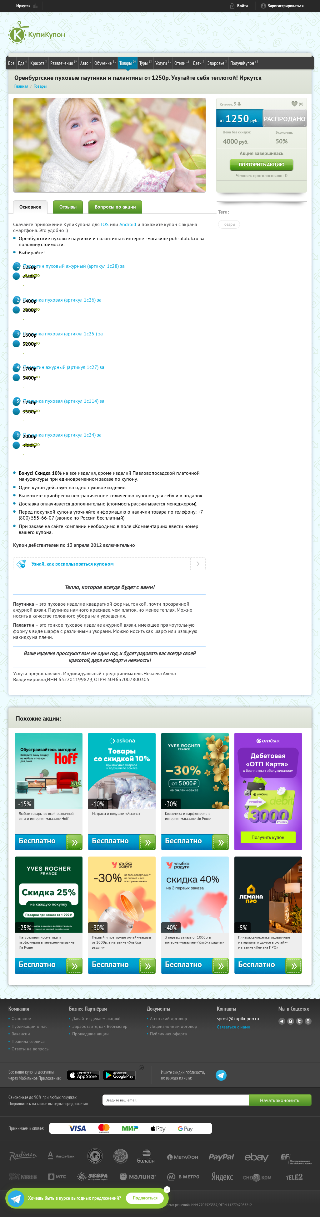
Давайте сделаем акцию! (96, 1018)
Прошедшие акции (90, 1034)
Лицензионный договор (173, 1026)
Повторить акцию (261, 164)
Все (11, 63)
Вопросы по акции (115, 207)
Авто (85, 62)
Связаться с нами (233, 1027)
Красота (38, 62)
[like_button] (295, 104)
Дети (198, 62)
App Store (83, 1075)
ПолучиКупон (244, 62)
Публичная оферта (168, 1034)
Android (128, 224)
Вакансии (21, 1034)
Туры (145, 62)
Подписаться (145, 1198)
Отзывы (68, 207)
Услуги (163, 62)
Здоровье (217, 62)
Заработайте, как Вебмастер (100, 1026)
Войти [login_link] (242, 5)
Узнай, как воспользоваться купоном (73, 564)
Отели (181, 62)
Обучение (105, 62)
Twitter (299, 1021)
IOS (105, 224)
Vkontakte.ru (290, 1021)
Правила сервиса (28, 1041)
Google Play (119, 1075)
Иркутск (23, 5)
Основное (30, 207)
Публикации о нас (29, 1026)
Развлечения (63, 62)
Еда (22, 62)
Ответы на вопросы (30, 1049)
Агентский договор (168, 1018)
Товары (127, 62)
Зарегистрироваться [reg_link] (286, 5)
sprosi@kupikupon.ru (238, 1019)
